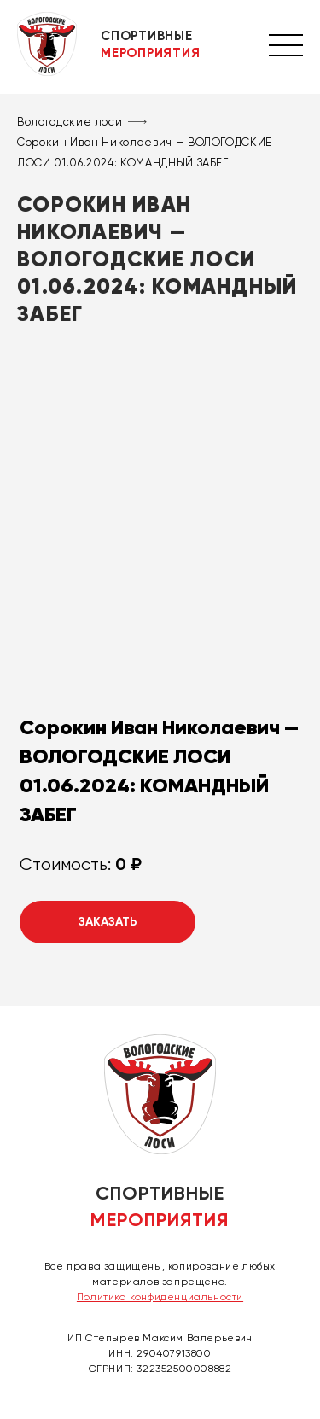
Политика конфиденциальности (160, 1297)
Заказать (108, 921)
